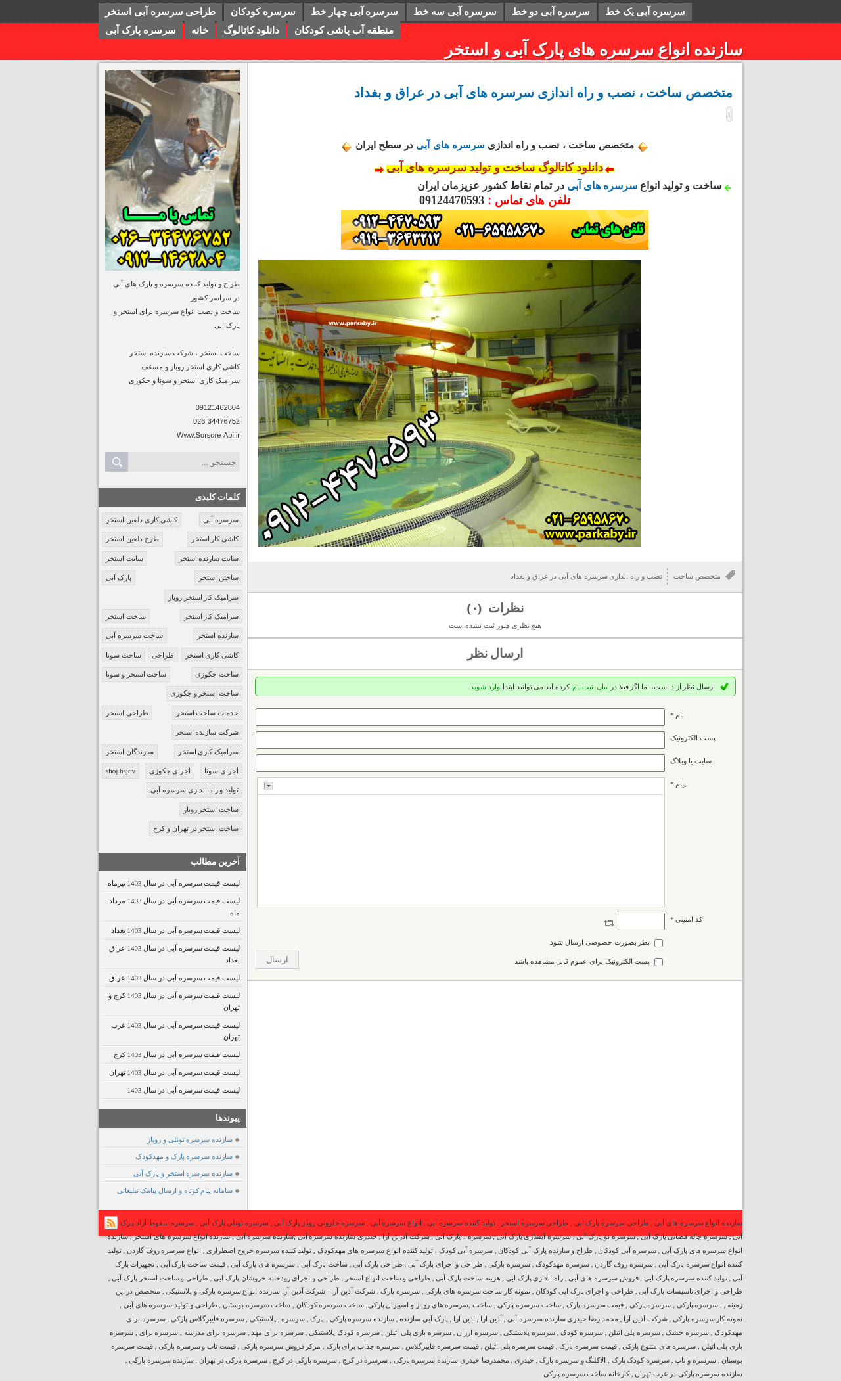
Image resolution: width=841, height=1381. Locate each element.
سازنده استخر (218, 635)
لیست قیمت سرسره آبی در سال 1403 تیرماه (174, 883)
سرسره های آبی (450, 144)
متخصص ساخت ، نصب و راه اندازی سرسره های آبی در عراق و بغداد (543, 92)
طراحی (163, 655)
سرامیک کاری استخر (208, 752)
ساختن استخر (218, 577)
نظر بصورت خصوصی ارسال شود (600, 942)
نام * (677, 715)
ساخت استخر (126, 616)
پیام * (678, 784)
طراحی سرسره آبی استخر (160, 12)
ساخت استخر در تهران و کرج (196, 828)
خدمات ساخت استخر (207, 713)
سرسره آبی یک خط (645, 12)
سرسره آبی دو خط (551, 12)
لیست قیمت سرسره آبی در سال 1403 (183, 1090)
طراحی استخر (127, 713)
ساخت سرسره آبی (134, 635)
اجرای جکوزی (170, 771)
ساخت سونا (123, 655)
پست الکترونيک (693, 738)
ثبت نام (583, 686)
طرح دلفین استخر (132, 539)
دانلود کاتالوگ (251, 30)
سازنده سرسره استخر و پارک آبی (183, 1173)
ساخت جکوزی (217, 674)
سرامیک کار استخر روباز (203, 597)
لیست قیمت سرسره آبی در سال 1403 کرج (177, 1054)
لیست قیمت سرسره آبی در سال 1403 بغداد (175, 930)
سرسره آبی (221, 520)
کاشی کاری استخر (212, 655)
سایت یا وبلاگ (691, 761)
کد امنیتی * (686, 919)
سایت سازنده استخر (209, 558)
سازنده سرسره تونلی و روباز (190, 1139)
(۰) (475, 608)
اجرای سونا (221, 771)
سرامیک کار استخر (211, 616)
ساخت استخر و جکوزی (204, 693)
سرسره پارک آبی (140, 30)
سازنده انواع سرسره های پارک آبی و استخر (593, 49)
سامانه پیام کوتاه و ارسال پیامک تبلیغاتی (175, 1190)
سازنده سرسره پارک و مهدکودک (184, 1156)
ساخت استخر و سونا (136, 674)
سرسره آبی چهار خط (354, 12)
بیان (602, 686)
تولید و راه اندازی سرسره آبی (194, 790)
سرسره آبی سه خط (454, 12)
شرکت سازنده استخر (207, 732)
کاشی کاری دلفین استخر (141, 520)
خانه (199, 30)
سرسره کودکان (263, 12)
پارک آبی (118, 577)
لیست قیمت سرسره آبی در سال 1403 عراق (174, 978)
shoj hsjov (120, 771)
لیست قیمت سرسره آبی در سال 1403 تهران (174, 1072)
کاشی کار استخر (215, 539)
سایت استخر (124, 558)
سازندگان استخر (130, 752)
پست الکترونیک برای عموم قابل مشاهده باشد (582, 961)
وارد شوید (485, 686)
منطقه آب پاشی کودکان (343, 30)
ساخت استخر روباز (211, 809)
